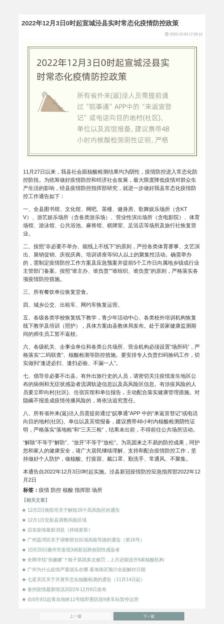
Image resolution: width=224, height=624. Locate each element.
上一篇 (75, 616)
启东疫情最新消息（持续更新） (60, 529)
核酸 (68, 490)
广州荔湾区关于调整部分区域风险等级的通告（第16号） (86, 539)
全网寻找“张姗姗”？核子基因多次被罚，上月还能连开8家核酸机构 (95, 559)
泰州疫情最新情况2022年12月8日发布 (66, 589)
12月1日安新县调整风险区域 (57, 520)
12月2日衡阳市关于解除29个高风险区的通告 (73, 510)
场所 (97, 490)
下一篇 (149, 616)
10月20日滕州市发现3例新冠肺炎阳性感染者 (73, 549)
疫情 (44, 490)
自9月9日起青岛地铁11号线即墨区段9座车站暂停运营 (83, 599)
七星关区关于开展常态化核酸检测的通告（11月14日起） (86, 579)
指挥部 (82, 490)
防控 (56, 490)
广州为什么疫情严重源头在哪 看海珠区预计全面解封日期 (86, 569)
